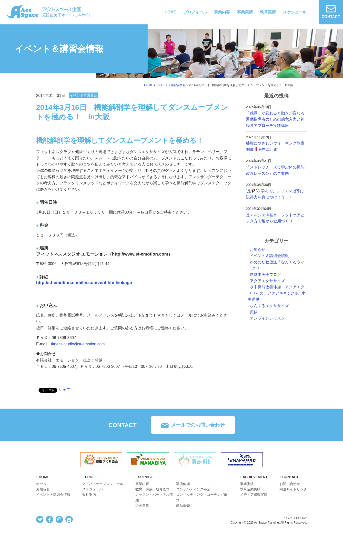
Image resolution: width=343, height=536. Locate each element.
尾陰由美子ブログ (265, 274)
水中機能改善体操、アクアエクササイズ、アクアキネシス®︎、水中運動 (276, 293)
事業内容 (222, 12)
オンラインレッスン (267, 318)
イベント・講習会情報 (53, 494)
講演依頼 (183, 484)
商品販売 (183, 505)
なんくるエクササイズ (269, 306)
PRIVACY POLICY (295, 518)
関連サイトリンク (293, 489)
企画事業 (142, 505)
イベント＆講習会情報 (269, 256)
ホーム (41, 484)
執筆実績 (268, 12)
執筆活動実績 (250, 489)
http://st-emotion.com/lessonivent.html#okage (84, 282)
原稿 (254, 312)
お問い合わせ (290, 484)
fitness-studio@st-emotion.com (78, 344)
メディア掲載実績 (253, 494)
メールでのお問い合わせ (198, 425)
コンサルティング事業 (193, 489)
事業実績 (245, 12)
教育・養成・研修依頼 (152, 489)
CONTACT (330, 12)
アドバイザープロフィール (102, 484)
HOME (170, 12)
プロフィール (195, 12)
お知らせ (257, 249)
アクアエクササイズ (267, 281)
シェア (64, 390)
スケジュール (294, 12)
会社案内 (89, 494)
